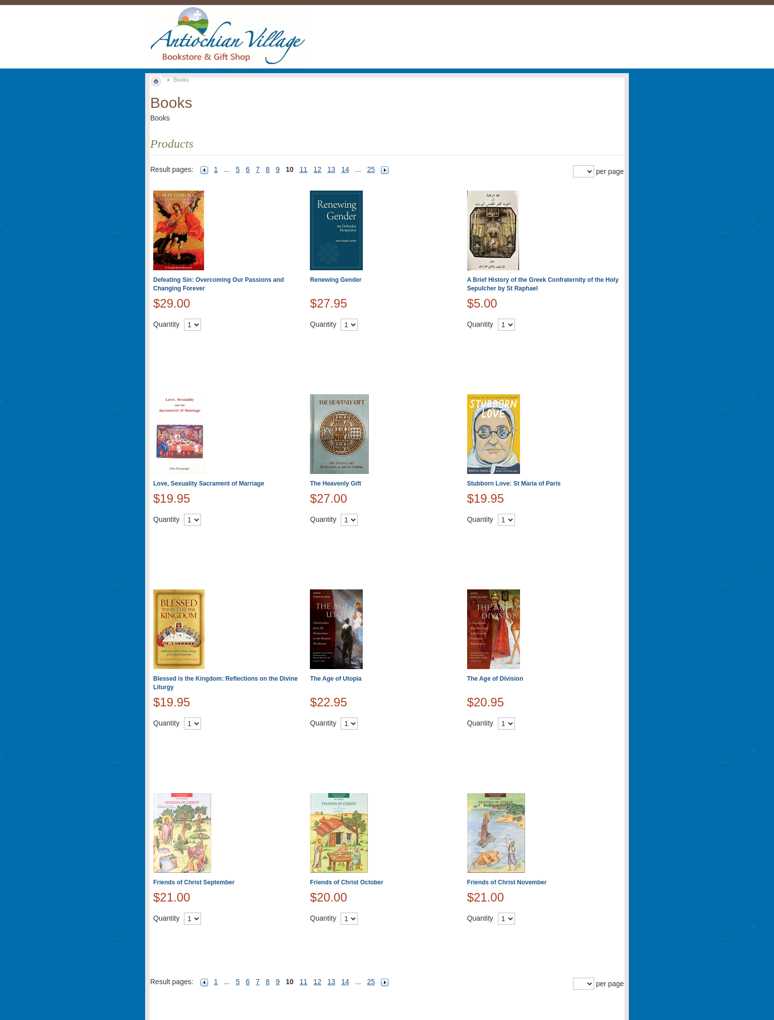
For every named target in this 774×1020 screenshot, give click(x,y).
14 (345, 169)
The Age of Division (495, 678)
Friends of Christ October (346, 882)
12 (317, 169)
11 (304, 169)
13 (332, 169)
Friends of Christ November (507, 882)
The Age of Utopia (335, 678)
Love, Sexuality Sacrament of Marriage (208, 483)
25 (371, 169)
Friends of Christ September (193, 882)
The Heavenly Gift (335, 483)
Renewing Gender (335, 279)
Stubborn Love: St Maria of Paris (514, 483)
